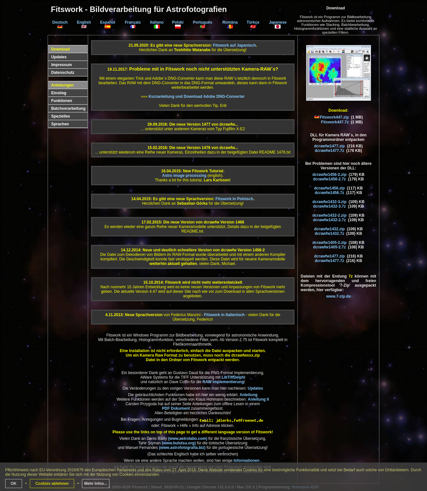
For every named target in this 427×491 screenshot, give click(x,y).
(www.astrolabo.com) (188, 438)
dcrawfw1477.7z (329, 150)
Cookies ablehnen (52, 483)
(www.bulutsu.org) (179, 443)
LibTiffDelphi (233, 377)
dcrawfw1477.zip (329, 146)
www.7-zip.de (338, 296)
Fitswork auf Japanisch (234, 45)
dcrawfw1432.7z (329, 233)
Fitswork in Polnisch (234, 199)
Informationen (247, 460)
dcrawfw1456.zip (329, 188)
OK (14, 483)
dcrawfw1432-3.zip (329, 202)
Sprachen (60, 124)
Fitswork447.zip (334, 117)
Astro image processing (184, 175)
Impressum (61, 65)
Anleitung (248, 395)
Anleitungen (62, 85)
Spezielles (60, 116)
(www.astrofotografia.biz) (182, 447)
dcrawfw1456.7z (329, 192)
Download (60, 49)
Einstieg (58, 93)
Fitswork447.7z (335, 122)
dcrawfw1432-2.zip (329, 215)
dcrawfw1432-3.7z (329, 206)
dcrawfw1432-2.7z (329, 220)
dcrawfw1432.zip (329, 229)
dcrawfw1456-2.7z (329, 179)
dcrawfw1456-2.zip (329, 174)
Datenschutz (62, 72)
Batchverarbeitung (68, 108)
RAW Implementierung (223, 382)
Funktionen (61, 100)
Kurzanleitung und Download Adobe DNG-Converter (196, 96)
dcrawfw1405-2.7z (329, 247)
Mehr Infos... (95, 483)
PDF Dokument (176, 408)
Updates (58, 57)
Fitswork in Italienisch (224, 315)
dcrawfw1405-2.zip (329, 242)
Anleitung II (258, 399)
